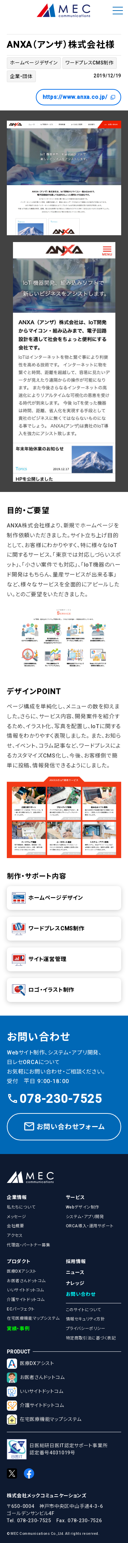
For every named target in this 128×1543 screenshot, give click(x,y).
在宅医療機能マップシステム (33, 1318)
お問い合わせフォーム (64, 1127)
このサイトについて (83, 1309)
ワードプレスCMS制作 (90, 62)
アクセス (15, 1235)
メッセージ (16, 1216)
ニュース (75, 1272)
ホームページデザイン (33, 62)
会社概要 (15, 1226)
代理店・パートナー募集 (29, 1245)
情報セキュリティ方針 (85, 1319)
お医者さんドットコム (26, 1280)
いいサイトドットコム (25, 1290)
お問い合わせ (81, 1294)
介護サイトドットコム (26, 1299)
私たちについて (21, 1207)
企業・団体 (21, 76)
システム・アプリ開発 (85, 1216)
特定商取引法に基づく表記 (91, 1338)
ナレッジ (75, 1283)
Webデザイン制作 (82, 1207)
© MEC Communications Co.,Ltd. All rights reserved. (53, 1533)
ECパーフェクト (21, 1309)
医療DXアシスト (22, 1271)
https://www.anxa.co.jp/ (79, 97)
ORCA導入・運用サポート (90, 1226)
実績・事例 (18, 1328)
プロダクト (19, 1261)
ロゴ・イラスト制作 (43, 990)
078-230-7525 (54, 1099)
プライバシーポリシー (85, 1328)
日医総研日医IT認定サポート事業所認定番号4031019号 (57, 1449)
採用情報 (76, 1261)
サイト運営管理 (39, 959)
